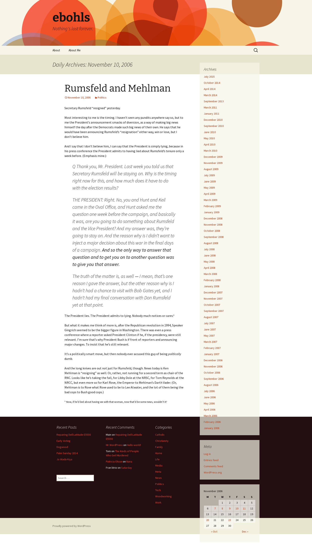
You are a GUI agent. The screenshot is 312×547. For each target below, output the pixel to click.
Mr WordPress (114, 445)
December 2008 (213, 218)
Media (158, 465)
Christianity (162, 441)
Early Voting (63, 441)
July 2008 (209, 249)
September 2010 (214, 126)
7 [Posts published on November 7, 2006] (215, 508)
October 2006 (212, 372)
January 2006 (211, 428)
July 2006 (209, 391)
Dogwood (62, 447)
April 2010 (209, 144)
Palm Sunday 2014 (67, 453)
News (158, 478)
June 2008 (210, 255)
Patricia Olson (114, 461)
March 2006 (210, 416)
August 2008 (211, 243)
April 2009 (209, 194)
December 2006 (213, 360)
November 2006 (213, 366)
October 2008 (212, 231)
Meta (158, 471)
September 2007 (214, 311)
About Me (75, 50)
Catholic (160, 434)
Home (158, 453)
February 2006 (212, 422)
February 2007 (212, 348)
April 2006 (209, 409)
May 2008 (209, 261)
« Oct (214, 531)
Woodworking (163, 496)
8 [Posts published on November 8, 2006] (222, 508)
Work (158, 502)
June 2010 (210, 132)
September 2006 (214, 379)
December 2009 (213, 157)
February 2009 (212, 206)
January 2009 (211, 212)
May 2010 (209, 138)
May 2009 (209, 187)
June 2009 (210, 181)
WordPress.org (213, 472)
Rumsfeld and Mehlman (117, 88)
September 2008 (214, 237)
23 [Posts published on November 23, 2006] (229, 520)
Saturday (126, 467)
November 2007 (213, 298)
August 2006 (211, 385)
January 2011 (211, 113)
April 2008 (209, 268)
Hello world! (134, 445)
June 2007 (210, 329)
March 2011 (210, 107)
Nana (129, 461)
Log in (207, 454)
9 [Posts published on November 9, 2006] (229, 508)
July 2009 (209, 175)
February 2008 (212, 280)
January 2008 (211, 286)
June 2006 (210, 397)
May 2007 (209, 335)
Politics (102, 97)
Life (157, 459)
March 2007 (210, 342)
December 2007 (213, 292)
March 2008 (210, 274)
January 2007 (211, 354)
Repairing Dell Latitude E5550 (74, 434)
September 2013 (214, 101)
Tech (158, 490)
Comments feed (213, 466)
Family (159, 447)
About (56, 50)
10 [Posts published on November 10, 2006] (237, 508)
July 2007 (209, 323)
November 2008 (213, 224)
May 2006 (209, 403)
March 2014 (210, 95)
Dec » (245, 531)
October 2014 (212, 83)
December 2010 (213, 120)
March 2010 (210, 150)
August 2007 (211, 317)
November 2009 (213, 163)
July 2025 (209, 76)
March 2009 (210, 200)
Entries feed (211, 460)
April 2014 (209, 89)
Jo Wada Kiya (64, 459)
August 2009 (211, 169)
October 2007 (212, 305)
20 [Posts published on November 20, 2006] (207, 520)
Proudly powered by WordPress (72, 526)
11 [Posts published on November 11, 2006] (244, 508)
